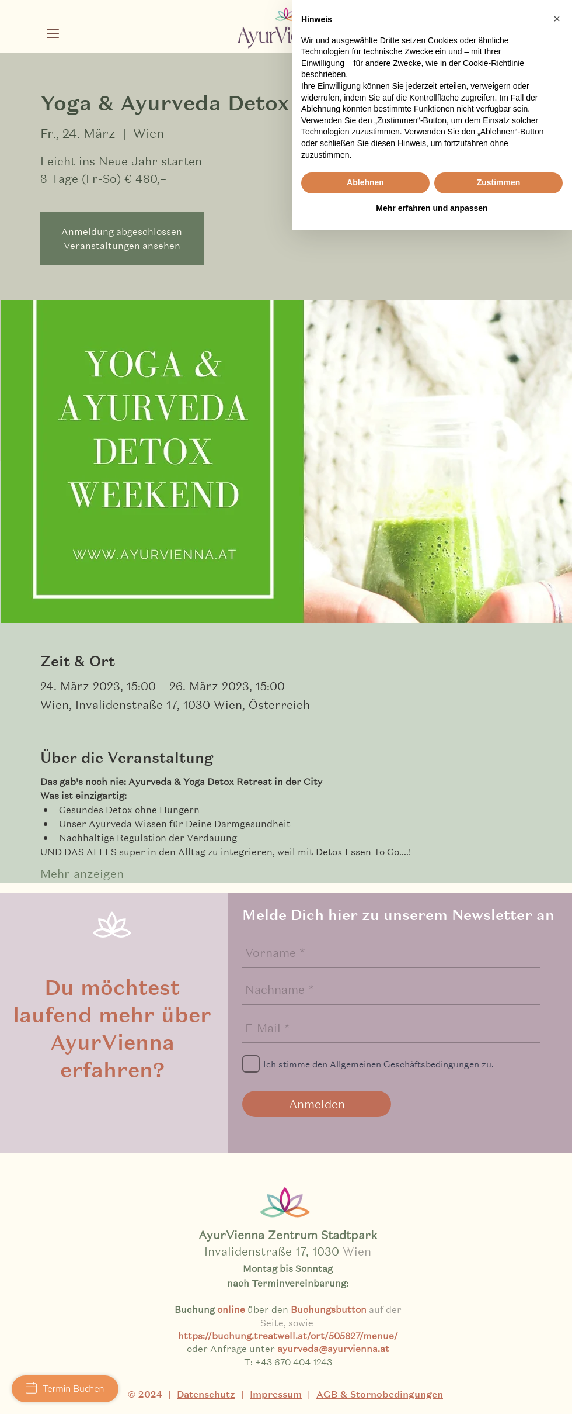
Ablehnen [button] (365, 1366)
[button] (53, 33)
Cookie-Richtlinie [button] (493, 1246)
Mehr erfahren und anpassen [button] (431, 1391)
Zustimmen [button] (499, 1366)
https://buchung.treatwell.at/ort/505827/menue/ (288, 1335)
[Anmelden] (316, 1104)
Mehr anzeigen (82, 873)
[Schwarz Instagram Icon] (446, 38)
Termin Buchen (65, 1388)
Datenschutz (206, 1394)
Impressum (276, 1394)
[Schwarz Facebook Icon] (474, 38)
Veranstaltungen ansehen (122, 245)
